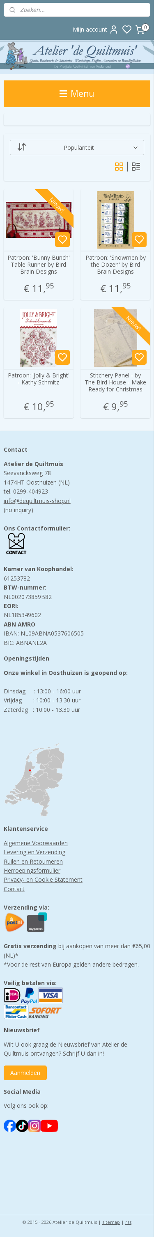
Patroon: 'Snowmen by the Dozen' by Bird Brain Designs (115, 264)
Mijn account (96, 29)
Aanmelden (25, 1073)
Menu (77, 93)
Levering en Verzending (34, 852)
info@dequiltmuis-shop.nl (37, 501)
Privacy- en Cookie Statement (43, 879)
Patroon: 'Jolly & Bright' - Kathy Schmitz (38, 379)
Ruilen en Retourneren (33, 861)
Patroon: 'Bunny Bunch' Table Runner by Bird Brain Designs (38, 264)
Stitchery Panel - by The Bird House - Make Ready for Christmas (115, 383)
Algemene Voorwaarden (36, 843)
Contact (14, 889)
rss (128, 1222)
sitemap (111, 1222)
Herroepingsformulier (32, 870)
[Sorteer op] (77, 147)
